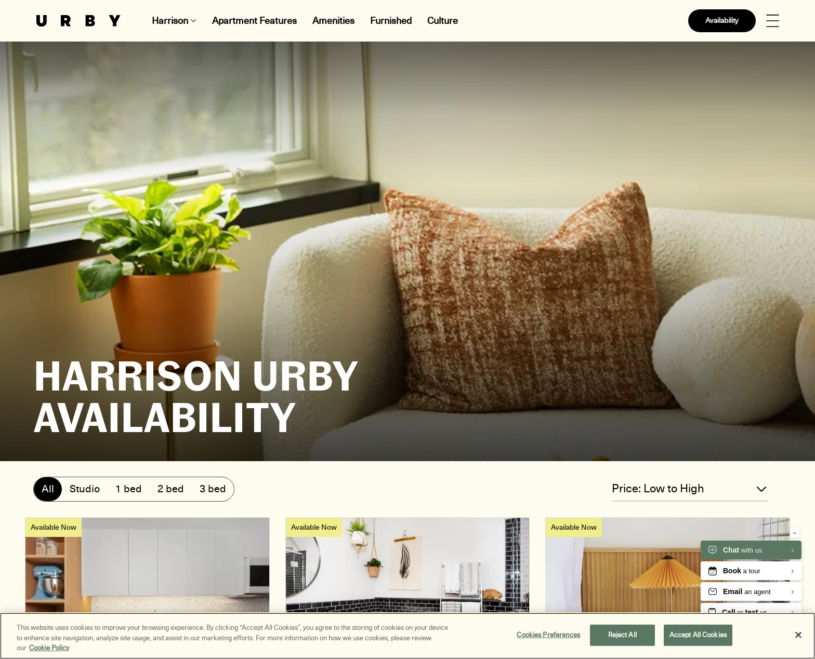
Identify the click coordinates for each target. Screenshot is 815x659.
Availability (722, 20)
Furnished (391, 20)
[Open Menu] (772, 21)
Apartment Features (254, 20)
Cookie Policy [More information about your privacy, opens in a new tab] (49, 648)
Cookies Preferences (548, 634)
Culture (442, 20)
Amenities (333, 20)
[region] (407, 636)
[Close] (798, 634)
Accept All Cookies (698, 634)
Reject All (622, 634)
